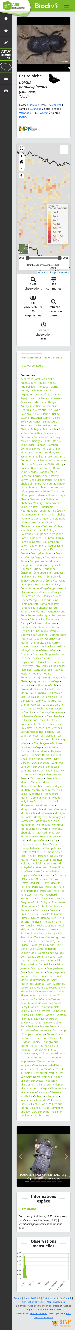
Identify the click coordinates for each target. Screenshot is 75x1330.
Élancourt (38, 576)
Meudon (57, 797)
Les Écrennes (54, 728)
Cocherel (39, 530)
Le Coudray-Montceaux (49, 712)
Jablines (26, 669)
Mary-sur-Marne (40, 782)
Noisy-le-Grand (52, 863)
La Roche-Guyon (43, 708)
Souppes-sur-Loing (33, 1034)
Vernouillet (40, 1073)
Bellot (56, 417)
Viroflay (25, 1111)
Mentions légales (56, 1301)
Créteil (24, 553)
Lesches (39, 728)
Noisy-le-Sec (28, 867)
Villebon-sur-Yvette (32, 1080)
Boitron (40, 445)
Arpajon (25, 398)
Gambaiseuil (40, 627)
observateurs (32, 365)
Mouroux (54, 832)
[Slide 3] (38, 1181)
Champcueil (58, 491)
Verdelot (46, 1069)
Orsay (24, 883)
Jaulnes (59, 669)
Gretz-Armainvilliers (43, 646)
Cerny (24, 480)
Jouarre (37, 673)
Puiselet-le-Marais (51, 914)
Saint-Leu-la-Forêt (43, 976)
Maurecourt (45, 786)
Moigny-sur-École (31, 809)
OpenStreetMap (60, 272)
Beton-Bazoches (47, 425)
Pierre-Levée (56, 898)
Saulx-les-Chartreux (45, 1018)
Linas (24, 759)
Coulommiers (38, 545)
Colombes (27, 534)
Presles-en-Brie (30, 914)
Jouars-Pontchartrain (36, 675)
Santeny (61, 1015)
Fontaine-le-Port (49, 604)
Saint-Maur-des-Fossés (43, 987)
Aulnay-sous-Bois (31, 406)
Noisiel (37, 863)
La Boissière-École (45, 685)
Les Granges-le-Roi (32, 732)
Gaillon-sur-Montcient (44, 623)
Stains (50, 1034)
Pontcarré (26, 910)
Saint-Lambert (36, 972)
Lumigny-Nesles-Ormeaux (36, 770)
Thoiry (36, 1042)
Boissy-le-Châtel (41, 441)
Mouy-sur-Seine (38, 840)
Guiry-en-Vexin (41, 658)
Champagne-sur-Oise (52, 487)
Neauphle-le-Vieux (32, 848)
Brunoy (26, 464)
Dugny (37, 569)
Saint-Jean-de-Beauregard (42, 966)
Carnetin (26, 476)
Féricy (55, 592)
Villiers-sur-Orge (39, 1108)
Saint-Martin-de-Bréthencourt (42, 978)
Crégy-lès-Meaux (52, 549)
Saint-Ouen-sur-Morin (42, 991)
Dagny (39, 557)
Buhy (60, 464)
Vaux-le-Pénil (52, 1065)
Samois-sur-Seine (32, 1015)
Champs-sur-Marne (33, 495)
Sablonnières (28, 933)
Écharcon (26, 572)
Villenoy (39, 1096)
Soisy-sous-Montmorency (36, 1030)
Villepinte (26, 1100)
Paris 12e (37, 886)
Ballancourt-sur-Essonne (35, 414)
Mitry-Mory (48, 805)
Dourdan (26, 569)
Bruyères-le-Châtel (44, 464)
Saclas (42, 933)
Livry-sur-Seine (40, 762)
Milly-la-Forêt (28, 801)
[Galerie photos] (6, 91)
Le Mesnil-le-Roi (52, 716)
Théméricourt (39, 1038)
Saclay (51, 933)
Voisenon (56, 1111)
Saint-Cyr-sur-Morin (42, 945)
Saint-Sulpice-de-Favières (35, 1011)
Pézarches (27, 898)
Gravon (25, 646)
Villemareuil (44, 1084)
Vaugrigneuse (45, 1061)
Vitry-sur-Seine (40, 1111)
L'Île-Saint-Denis (39, 755)
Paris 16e (32, 891)
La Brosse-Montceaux (41, 687)
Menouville (35, 794)
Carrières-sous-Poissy (46, 476)
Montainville (28, 813)
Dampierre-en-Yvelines (43, 561)
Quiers (35, 918)
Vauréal (37, 1065)
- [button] (22, 168)
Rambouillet (48, 918)
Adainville (48, 379)
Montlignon (28, 824)
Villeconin (51, 1080)
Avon (57, 410)
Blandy (25, 429)
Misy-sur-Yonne (30, 805)
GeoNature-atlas (38, 1313)
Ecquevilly (59, 572)
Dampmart (27, 565)
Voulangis (26, 1115)
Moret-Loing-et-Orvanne (35, 828)
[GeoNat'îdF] (6, 54)
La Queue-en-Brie (53, 704)
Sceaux (48, 1022)
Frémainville (36, 619)
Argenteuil (27, 394)
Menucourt (51, 794)
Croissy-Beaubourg (42, 553)
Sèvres (54, 1026)
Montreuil (58, 824)
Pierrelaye (41, 898)
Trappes (25, 1049)
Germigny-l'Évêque (47, 631)
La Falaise (33, 697)
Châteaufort (52, 499)
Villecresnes (28, 1084)
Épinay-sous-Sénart (32, 580)
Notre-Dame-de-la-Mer (46, 871)
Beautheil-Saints (41, 417)
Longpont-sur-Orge (32, 766)
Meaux (36, 790)
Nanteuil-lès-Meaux (45, 844)
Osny (46, 883)
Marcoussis (36, 778)
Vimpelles (57, 1108)
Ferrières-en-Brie (31, 596)
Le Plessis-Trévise (44, 724)
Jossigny (25, 673)
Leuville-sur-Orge (31, 747)
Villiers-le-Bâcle (38, 1104)
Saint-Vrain (59, 1011)
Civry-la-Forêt (45, 522)
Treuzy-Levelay (29, 1053)
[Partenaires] (6, 42)
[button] (22, 148)
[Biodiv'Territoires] (6, 67)
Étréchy (39, 584)
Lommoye (58, 762)
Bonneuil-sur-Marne (33, 448)
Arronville (38, 398)
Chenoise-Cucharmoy (35, 518)
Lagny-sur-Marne (46, 700)
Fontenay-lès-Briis (48, 607)
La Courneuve (38, 693)
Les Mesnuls (48, 735)
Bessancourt (28, 425)
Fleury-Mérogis (30, 600)
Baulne (25, 417)
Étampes (27, 584)
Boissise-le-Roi (42, 437)
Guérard (26, 654)
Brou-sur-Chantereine (53, 460)
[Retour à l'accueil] (6, 18)
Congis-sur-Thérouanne (49, 534)
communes (31, 357)
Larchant (26, 708)
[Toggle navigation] (66, 6)
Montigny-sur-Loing (47, 821)
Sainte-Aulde (28, 953)
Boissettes (35, 433)
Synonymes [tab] (29, 1208)
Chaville (49, 514)
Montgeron (40, 817)
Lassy (58, 708)
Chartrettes (36, 499)
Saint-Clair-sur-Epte (32, 941)
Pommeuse (59, 902)
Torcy (34, 1046)
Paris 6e (38, 894)
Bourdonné (35, 452)
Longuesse (52, 766)
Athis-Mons (36, 402)
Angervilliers (28, 386)
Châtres (33, 507)
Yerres (47, 1115)
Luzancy (59, 770)
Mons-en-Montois (54, 809)
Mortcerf (41, 832)
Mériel (24, 797)
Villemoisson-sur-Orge (34, 1088)
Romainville (28, 925)
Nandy (53, 840)
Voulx (38, 1115)
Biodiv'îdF (46, 6)
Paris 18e (45, 891)
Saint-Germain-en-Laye (41, 956)
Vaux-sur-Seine (30, 1069)
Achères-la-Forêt (30, 379)
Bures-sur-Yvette (41, 468)
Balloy (55, 414)
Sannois (49, 1015)
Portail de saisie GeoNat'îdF (57, 1297)
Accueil (17, 1297)
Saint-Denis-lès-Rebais (43, 949)
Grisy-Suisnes (30, 650)
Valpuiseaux (28, 1061)
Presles (54, 910)
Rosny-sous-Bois (46, 925)
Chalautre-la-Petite (41, 480)
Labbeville (27, 685)
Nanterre (26, 844)
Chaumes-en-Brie (32, 514)
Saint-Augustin (55, 937)
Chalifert (59, 480)
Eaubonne (49, 569)
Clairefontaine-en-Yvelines (36, 526)
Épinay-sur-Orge (55, 580)
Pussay (25, 918)
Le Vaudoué (40, 751)
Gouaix (39, 638)
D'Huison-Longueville (48, 565)
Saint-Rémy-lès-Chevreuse (36, 1003)
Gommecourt (58, 635)
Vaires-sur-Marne (36, 1057)
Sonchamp (59, 1030)
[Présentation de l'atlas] (6, 30)
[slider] (60, 258)
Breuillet (38, 456)
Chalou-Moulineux (54, 483)
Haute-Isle (58, 662)
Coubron (48, 538)
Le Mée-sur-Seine (31, 716)
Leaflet (43, 272)
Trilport (59, 1053)
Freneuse (51, 619)
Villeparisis (52, 1096)
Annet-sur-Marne (48, 386)
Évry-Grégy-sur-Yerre (53, 588)
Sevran (44, 1026)
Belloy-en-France (31, 421)
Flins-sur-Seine (49, 600)
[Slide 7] (60, 1181)
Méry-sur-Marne (40, 797)
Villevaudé (40, 1100)
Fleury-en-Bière (52, 596)
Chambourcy (29, 487)
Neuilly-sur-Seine (41, 859)
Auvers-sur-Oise (42, 410)
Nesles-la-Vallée (30, 852)
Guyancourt (28, 662)
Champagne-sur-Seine (35, 491)
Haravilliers (43, 662)
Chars (24, 499)
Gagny (24, 623)
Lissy (48, 759)
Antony (25, 390)
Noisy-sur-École (46, 867)
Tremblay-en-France (44, 1049)
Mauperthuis (28, 786)
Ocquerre (60, 875)
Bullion (25, 468)
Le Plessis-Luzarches (33, 720)
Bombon (53, 445)
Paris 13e (50, 886)
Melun (46, 790)
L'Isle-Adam (36, 759)
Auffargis (50, 402)
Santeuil (27, 1018)
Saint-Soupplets (50, 1007)
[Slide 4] (43, 1181)
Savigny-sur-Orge (31, 1022)
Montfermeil (45, 813)
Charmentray (55, 495)
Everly (49, 584)
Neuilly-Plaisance (38, 856)
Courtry (35, 549)
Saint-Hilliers (46, 964)
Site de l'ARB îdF (32, 1297)
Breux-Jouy (51, 456)
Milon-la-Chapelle (48, 801)
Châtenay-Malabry (32, 503)
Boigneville (49, 429)
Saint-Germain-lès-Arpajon (42, 958)
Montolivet (43, 824)
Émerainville (54, 576)
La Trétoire (27, 712)
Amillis (42, 383)
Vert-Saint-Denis (30, 1077)
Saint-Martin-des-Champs (39, 981)
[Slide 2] (33, 1181)
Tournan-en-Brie (49, 1046)
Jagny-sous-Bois (43, 669)
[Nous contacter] (6, 79)
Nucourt (47, 875)
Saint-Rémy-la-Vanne (46, 999)
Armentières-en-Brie (47, 394)
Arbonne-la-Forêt (41, 390)
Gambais (26, 627)
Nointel (57, 859)
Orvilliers (35, 883)
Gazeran (55, 627)
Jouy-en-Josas (47, 677)
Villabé (58, 1077)
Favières (45, 592)
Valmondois (56, 1057)
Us (22, 1057)
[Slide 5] (49, 1181)
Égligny (26, 576)
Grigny (61, 646)
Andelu (52, 383)
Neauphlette (52, 848)
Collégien (52, 530)
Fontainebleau (29, 604)
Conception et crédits (33, 1301)
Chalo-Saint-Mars (31, 483)
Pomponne (28, 906)
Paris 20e (26, 894)
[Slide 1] (27, 1181)
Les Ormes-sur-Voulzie (41, 737)
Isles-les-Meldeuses (54, 666)
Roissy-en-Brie (52, 921)
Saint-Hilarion (29, 964)
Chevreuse (28, 522)
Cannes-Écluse (48, 472)
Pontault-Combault (48, 906)
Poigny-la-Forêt (30, 902)
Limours (56, 755)
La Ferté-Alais (49, 697)
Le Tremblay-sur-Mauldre (46, 743)
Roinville (36, 921)
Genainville (27, 631)
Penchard (51, 894)
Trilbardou (46, 1053)
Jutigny (34, 681)
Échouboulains (42, 572)
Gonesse (27, 638)
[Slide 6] (54, 1181)
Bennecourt (50, 421)
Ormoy (54, 879)
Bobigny (36, 429)
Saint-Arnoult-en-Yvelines (42, 935)
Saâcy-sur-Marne (46, 929)
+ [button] (22, 156)
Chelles (61, 514)
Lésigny (49, 732)
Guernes (38, 654)
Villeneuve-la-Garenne (34, 1092)
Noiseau (25, 863)
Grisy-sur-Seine (49, 650)
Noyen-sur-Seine (30, 875)
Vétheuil (47, 1077)
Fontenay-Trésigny (39, 615)
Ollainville (28, 879)
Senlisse (32, 1026)
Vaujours (26, 1065)
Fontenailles (28, 607)
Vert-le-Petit (56, 1073)
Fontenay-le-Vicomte (33, 611)
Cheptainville (57, 518)
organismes (53, 357)
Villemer (58, 1084)
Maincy (39, 774)
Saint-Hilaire (55, 960)
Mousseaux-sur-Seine (33, 836)
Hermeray (27, 666)
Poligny (45, 902)
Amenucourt (28, 383)
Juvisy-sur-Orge (50, 681)
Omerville (42, 879)
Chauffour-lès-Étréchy (52, 510)
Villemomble (56, 1088)
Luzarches (27, 774)
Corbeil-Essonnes (31, 538)
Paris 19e (58, 891)
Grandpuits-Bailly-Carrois (46, 642)
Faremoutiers (30, 592)
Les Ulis (49, 739)
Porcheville (41, 910)
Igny (37, 666)
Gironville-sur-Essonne (34, 635)
